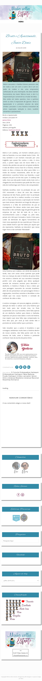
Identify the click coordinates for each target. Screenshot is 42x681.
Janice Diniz (7, 120)
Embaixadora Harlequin (29, 372)
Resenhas (7, 380)
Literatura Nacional (31, 378)
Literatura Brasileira (15, 378)
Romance (15, 380)
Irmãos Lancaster (24, 376)
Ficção (5, 376)
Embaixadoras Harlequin (12, 374)
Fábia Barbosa (28, 374)
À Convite (15, 372)
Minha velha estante (12, 676)
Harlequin (12, 376)
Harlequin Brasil (14, 130)
